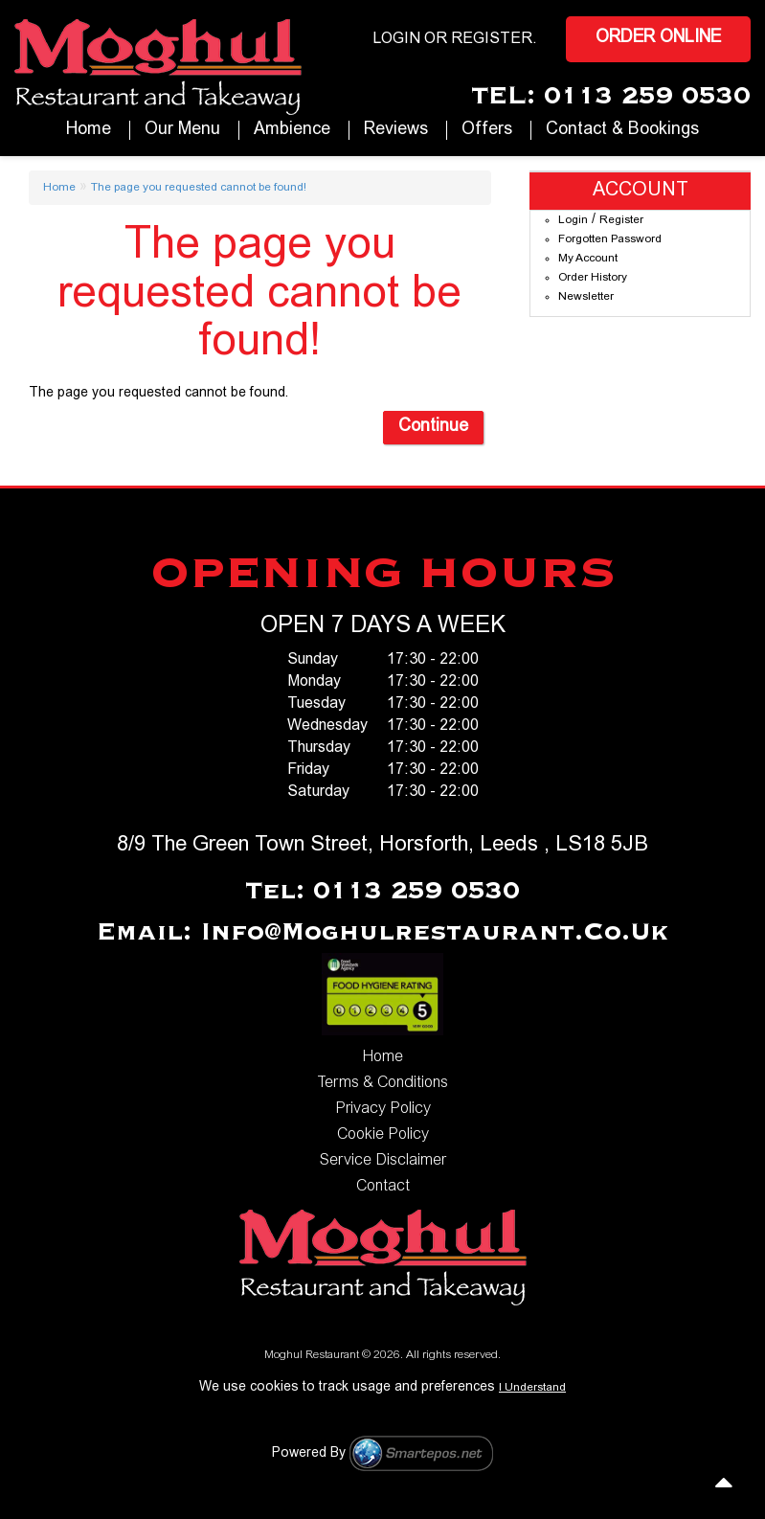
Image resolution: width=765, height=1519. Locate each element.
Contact (383, 1186)
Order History (592, 277)
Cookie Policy (383, 1135)
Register (491, 39)
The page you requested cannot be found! (198, 187)
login (396, 39)
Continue (433, 427)
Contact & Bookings (622, 130)
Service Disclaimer (383, 1160)
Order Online (658, 38)
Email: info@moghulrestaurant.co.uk (382, 932)
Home (88, 130)
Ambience (292, 130)
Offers (486, 130)
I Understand (532, 1388)
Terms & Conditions (382, 1083)
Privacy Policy (383, 1109)
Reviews (396, 130)
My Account (588, 258)
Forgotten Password (610, 239)
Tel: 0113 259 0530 (382, 891)
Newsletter (586, 297)
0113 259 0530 (647, 96)
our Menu (182, 130)
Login (573, 220)
